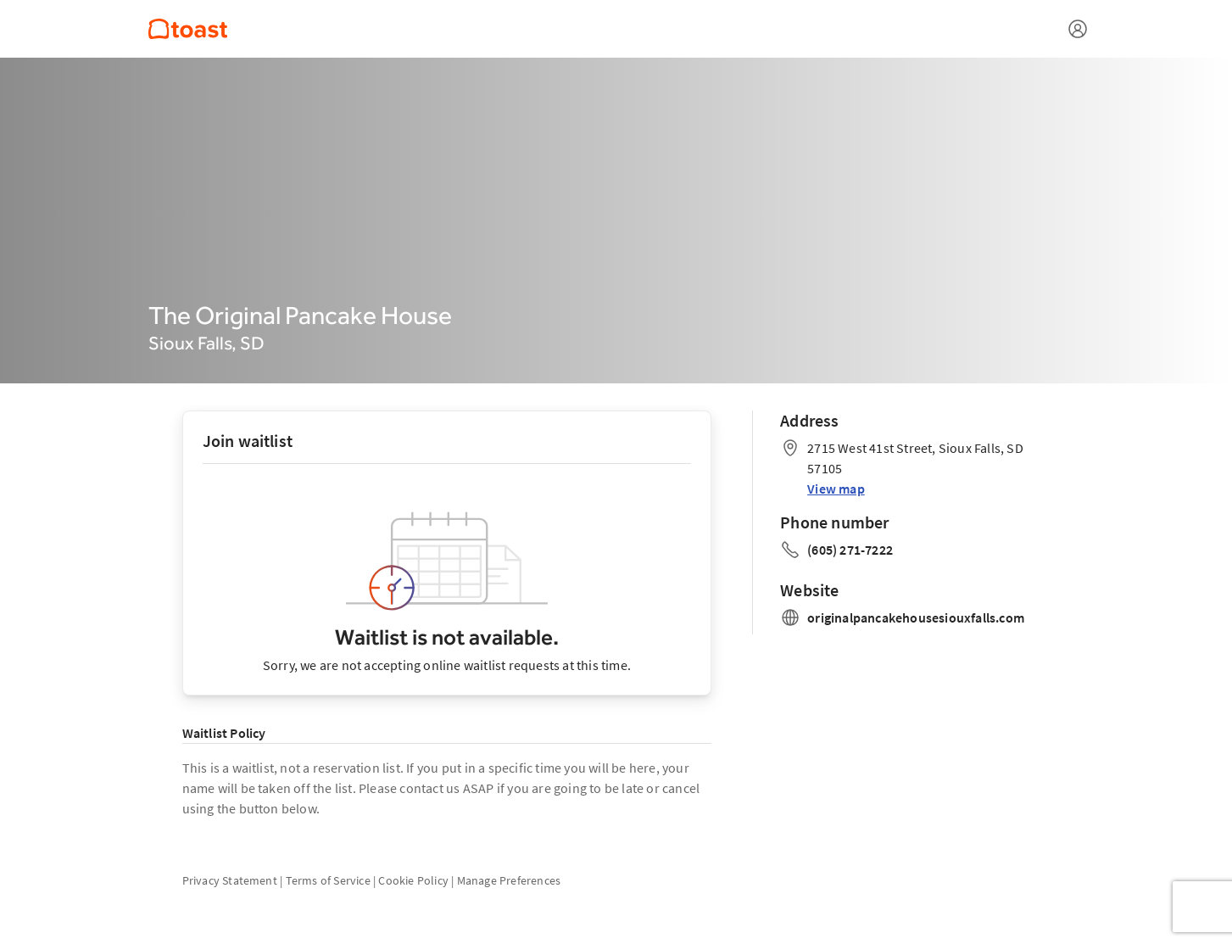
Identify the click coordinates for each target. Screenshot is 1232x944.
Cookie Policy (413, 880)
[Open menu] (1078, 29)
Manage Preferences (509, 880)
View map (836, 488)
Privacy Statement (229, 880)
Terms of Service (328, 880)
